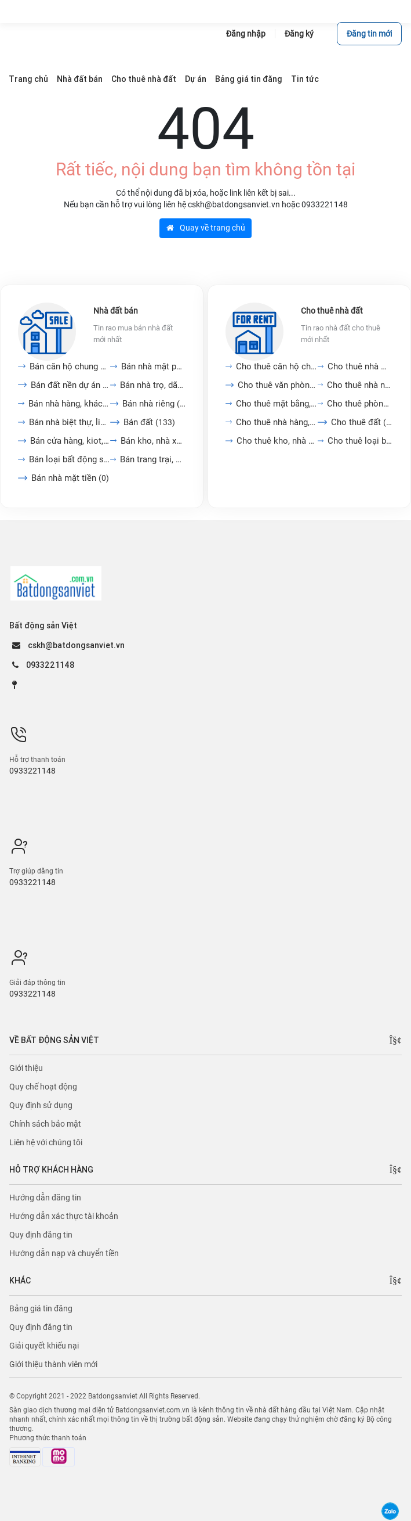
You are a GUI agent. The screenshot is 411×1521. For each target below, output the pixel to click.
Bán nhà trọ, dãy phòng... (153, 385)
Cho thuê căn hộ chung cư (277, 366)
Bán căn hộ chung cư (70, 366)
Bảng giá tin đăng (40, 1308)
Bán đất (149, 422)
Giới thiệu (26, 1068)
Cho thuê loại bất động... (360, 441)
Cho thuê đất (362, 422)
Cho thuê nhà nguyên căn (360, 385)
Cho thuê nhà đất (332, 310)
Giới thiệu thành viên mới (53, 1364)
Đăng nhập (245, 33)
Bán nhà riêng (154, 403)
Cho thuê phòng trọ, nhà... (360, 403)
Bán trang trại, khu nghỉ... (153, 459)
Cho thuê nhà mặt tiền (360, 366)
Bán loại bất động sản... (69, 459)
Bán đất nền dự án (70, 385)
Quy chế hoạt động (43, 1086)
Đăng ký (299, 33)
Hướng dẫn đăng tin (45, 1197)
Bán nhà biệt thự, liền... (69, 422)
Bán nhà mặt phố (153, 366)
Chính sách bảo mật (45, 1123)
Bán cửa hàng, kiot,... (70, 441)
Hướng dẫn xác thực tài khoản (63, 1216)
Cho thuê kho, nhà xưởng (277, 441)
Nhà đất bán (115, 310)
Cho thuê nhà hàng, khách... (277, 422)
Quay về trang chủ (205, 227)
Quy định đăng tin (40, 1234)
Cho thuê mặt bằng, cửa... (277, 403)
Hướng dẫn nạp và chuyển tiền (64, 1253)
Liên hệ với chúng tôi (45, 1142)
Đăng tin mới (369, 33)
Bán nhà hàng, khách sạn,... (69, 403)
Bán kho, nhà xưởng (153, 441)
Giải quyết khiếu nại (44, 1345)
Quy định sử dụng (40, 1105)
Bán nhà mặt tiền (70, 478)
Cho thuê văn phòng (278, 385)
